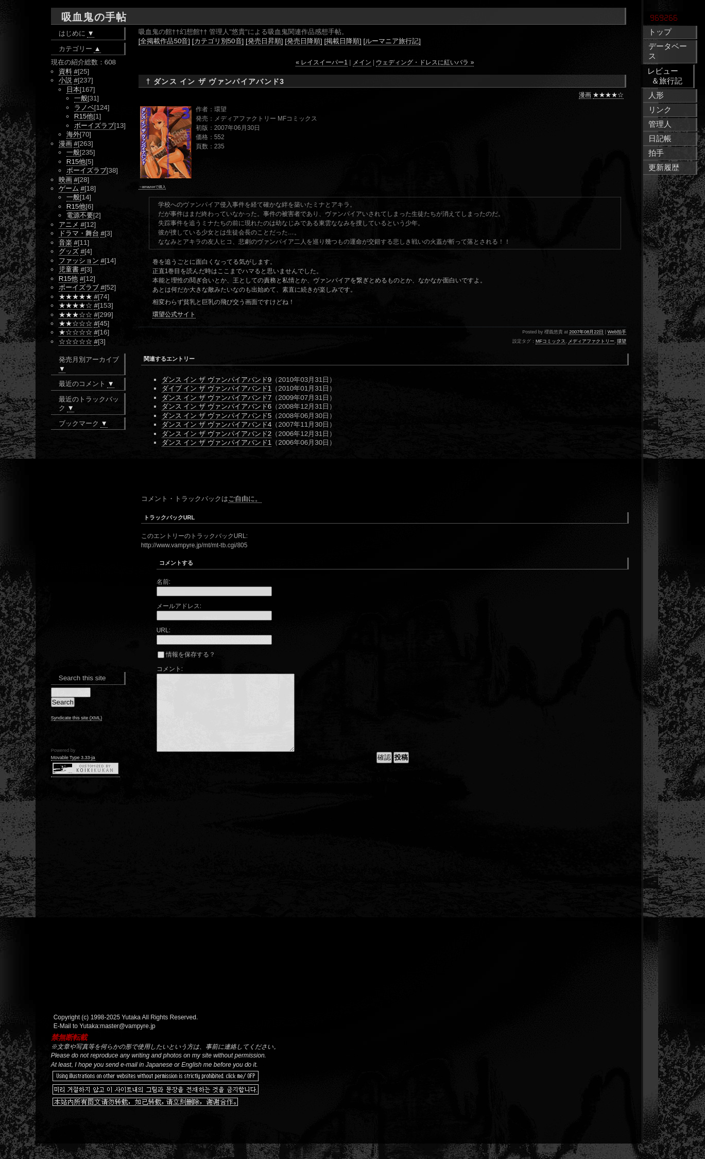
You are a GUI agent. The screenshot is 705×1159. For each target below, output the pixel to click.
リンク (660, 110)
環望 (621, 341)
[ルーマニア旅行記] (392, 41)
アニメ (69, 224)
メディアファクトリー (591, 341)
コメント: (170, 669)
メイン (362, 62)
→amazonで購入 (152, 186)
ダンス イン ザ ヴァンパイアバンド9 (217, 379)
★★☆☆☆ (75, 323)
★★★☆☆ (75, 314)
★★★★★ (75, 296)
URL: (163, 630)
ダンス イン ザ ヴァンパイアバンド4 (217, 424)
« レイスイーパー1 (322, 62)
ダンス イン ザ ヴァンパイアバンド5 (217, 415)
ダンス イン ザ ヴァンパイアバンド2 (217, 434)
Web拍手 (617, 331)
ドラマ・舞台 (79, 233)
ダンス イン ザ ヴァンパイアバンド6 (217, 406)
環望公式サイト (174, 314)
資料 (65, 71)
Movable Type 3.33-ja (73, 757)
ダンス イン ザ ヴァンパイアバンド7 (217, 397)
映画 (65, 179)
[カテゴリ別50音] (218, 41)
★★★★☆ (608, 94)
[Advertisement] (261, 473)
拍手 (656, 153)
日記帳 (660, 139)
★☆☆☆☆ (75, 332)
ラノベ (84, 107)
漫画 (585, 94)
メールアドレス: (179, 606)
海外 (73, 134)
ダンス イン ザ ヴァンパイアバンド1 (217, 442)
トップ (660, 32)
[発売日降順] (303, 41)
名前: (163, 581)
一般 (81, 98)
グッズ (69, 251)
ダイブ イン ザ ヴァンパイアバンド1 (217, 388)
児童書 (69, 269)
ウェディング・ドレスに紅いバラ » (425, 62)
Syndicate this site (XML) (76, 717)
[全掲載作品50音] (164, 41)
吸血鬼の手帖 (94, 17)
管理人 (660, 124)
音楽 (65, 242)
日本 (73, 89)
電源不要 (79, 215)
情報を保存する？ (186, 654)
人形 (656, 95)
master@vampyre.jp (128, 1041)
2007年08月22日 (586, 331)
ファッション (79, 260)
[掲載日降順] (342, 41)
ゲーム (69, 188)
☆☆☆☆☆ (75, 341)
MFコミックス (550, 341)
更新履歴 (663, 167)
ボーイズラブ (94, 125)
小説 (65, 80)
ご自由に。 (245, 498)
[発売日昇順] (264, 41)
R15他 (84, 116)
